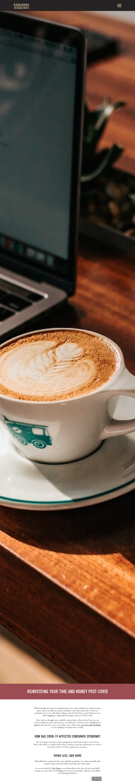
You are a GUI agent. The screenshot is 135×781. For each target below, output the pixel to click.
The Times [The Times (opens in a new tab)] (56, 768)
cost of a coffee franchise (91, 725)
